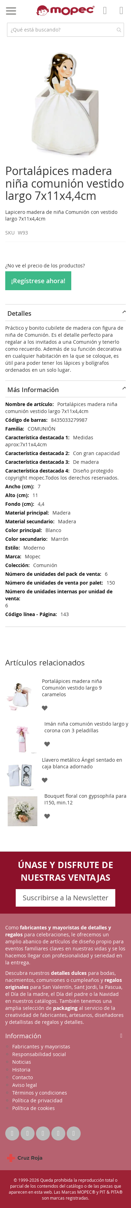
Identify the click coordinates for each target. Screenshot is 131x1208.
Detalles (19, 313)
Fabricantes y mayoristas (41, 1046)
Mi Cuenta (107, 15)
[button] (44, 707)
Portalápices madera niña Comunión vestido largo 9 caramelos (72, 688)
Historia (21, 1069)
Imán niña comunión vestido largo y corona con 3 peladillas (86, 727)
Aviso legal (24, 1085)
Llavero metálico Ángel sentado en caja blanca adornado (82, 763)
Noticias (21, 1062)
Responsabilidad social (39, 1054)
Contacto (22, 1077)
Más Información (33, 389)
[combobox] (65, 30)
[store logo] (65, 10)
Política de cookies (33, 1108)
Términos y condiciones (39, 1092)
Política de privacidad (37, 1100)
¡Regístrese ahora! (38, 281)
